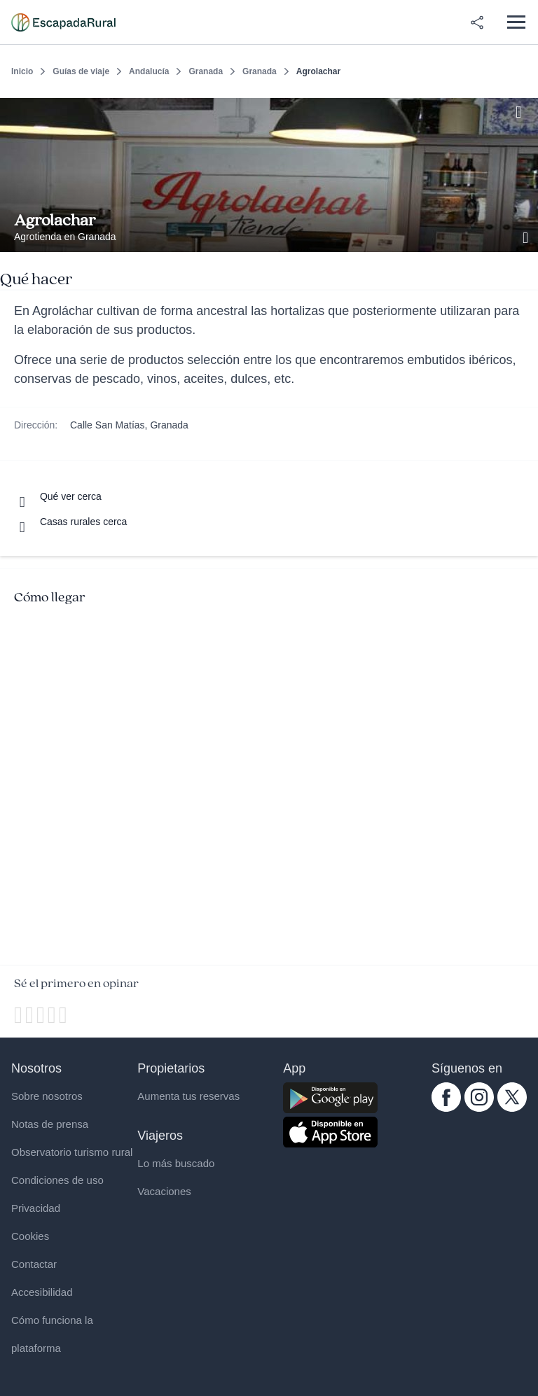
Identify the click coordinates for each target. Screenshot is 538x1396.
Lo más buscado (175, 1163)
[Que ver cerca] (58, 496)
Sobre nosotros (47, 1096)
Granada (205, 71)
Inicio (22, 71)
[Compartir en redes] (477, 22)
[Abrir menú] (516, 22)
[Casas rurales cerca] (70, 521)
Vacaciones (164, 1191)
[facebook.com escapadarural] (446, 1108)
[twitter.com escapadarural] (512, 1108)
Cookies (30, 1236)
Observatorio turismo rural (71, 1152)
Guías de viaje (81, 71)
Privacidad (35, 1208)
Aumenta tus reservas (188, 1096)
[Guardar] (523, 109)
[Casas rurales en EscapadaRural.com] (63, 22)
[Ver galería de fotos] (527, 236)
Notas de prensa (49, 1124)
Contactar (34, 1264)
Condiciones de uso (57, 1180)
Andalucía (149, 71)
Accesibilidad (42, 1292)
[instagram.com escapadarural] (479, 1108)
